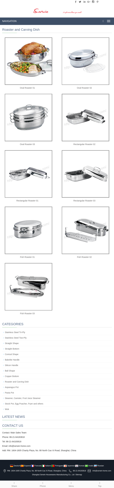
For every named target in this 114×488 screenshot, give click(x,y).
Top (100, 484)
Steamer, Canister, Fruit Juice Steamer (23, 398)
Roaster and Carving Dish (17, 382)
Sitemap (78, 475)
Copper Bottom (12, 376)
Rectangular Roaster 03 (84, 200)
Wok (7, 409)
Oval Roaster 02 (84, 88)
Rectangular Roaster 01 (27, 200)
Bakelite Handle (12, 360)
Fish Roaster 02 (84, 257)
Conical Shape (11, 354)
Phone (42, 484)
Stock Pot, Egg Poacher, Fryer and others (24, 404)
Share (14, 484)
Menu (71, 484)
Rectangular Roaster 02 (84, 144)
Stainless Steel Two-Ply (16, 338)
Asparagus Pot (12, 387)
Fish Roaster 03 (27, 313)
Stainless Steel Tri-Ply (15, 332)
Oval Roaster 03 (27, 144)
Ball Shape (10, 371)
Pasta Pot (9, 393)
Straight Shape (12, 343)
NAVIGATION (9, 21)
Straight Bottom (12, 349)
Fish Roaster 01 (27, 257)
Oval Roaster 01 (27, 88)
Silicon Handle (11, 365)
